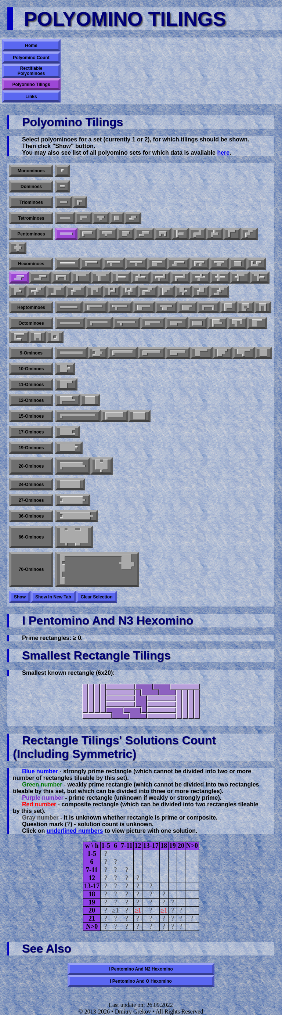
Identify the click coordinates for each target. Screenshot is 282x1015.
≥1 (115, 910)
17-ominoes (31, 432)
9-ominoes (31, 353)
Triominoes (31, 202)
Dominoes (31, 186)
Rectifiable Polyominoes (31, 71)
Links (31, 96)
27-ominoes (31, 500)
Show (20, 597)
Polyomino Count (31, 57)
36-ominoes (31, 516)
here (223, 153)
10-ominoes (31, 368)
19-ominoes (31, 447)
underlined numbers (75, 831)
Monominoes (31, 170)
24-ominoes (31, 484)
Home (31, 45)
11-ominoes (31, 384)
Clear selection (97, 597)
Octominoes (31, 323)
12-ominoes (31, 400)
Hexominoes (31, 263)
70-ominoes (31, 569)
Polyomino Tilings (31, 84)
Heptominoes (31, 307)
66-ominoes (31, 537)
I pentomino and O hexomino (141, 981)
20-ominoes (31, 466)
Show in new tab (53, 597)
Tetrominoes (31, 218)
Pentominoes (31, 234)
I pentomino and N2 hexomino (141, 969)
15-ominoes (31, 416)
